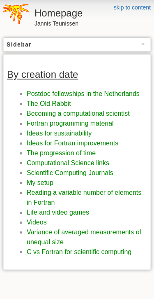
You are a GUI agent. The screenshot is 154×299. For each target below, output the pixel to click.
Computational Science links (68, 162)
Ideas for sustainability (59, 133)
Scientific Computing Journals (70, 172)
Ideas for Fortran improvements (72, 143)
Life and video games (58, 212)
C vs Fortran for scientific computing (79, 251)
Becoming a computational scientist (78, 113)
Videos (37, 222)
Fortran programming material (70, 123)
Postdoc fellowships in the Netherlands (83, 93)
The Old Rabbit (49, 103)
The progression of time (61, 153)
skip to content (132, 7)
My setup (40, 182)
